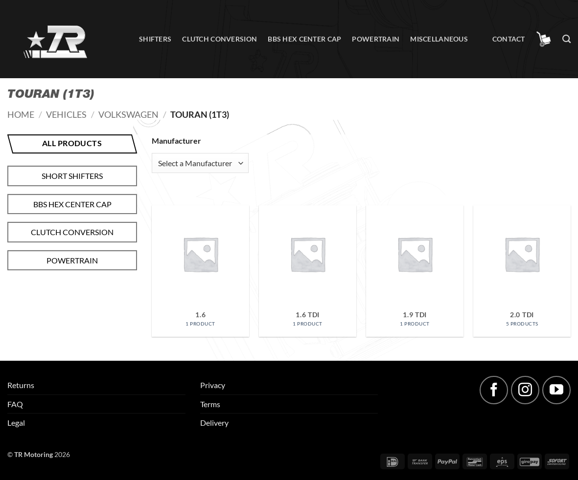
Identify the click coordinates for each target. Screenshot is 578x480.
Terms (210, 404)
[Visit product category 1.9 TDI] (414, 271)
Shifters (155, 39)
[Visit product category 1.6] (200, 271)
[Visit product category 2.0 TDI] (522, 271)
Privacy (212, 385)
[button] (544, 39)
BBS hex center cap (304, 39)
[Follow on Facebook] (494, 390)
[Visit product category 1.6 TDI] (307, 271)
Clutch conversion (219, 39)
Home (20, 114)
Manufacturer (176, 140)
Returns (20, 385)
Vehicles (66, 114)
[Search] (566, 39)
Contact (508, 39)
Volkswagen (128, 114)
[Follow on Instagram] (525, 390)
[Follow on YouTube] (556, 390)
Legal (16, 422)
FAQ (15, 404)
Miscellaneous (439, 39)
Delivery (214, 422)
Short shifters (72, 175)
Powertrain (375, 39)
